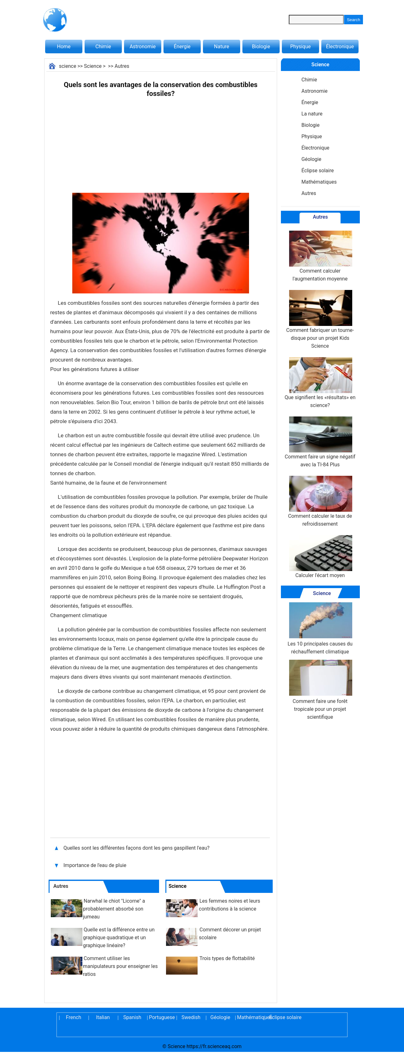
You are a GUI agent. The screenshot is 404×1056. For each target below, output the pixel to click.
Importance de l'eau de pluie (95, 865)
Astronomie (143, 47)
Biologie (261, 47)
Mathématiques (319, 182)
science (67, 66)
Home (63, 47)
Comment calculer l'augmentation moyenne (320, 256)
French (73, 1017)
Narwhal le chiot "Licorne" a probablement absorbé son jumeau (114, 909)
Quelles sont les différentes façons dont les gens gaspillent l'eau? (137, 848)
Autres (122, 66)
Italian (103, 1017)
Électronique (340, 47)
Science (93, 66)
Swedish (190, 1017)
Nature (221, 47)
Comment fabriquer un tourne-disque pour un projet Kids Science (320, 319)
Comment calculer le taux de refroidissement (320, 501)
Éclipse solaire (317, 171)
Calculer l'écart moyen (320, 556)
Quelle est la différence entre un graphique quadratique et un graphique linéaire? (119, 937)
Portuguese (161, 1017)
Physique (300, 47)
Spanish (132, 1017)
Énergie (182, 47)
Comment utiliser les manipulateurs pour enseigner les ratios (120, 966)
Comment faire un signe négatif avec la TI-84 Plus (320, 442)
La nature (312, 114)
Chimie (103, 47)
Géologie (311, 159)
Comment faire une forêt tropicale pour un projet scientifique (320, 690)
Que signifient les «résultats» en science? (320, 382)
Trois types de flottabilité (227, 958)
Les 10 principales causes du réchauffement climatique (320, 628)
